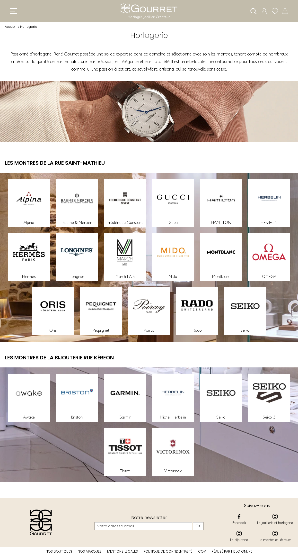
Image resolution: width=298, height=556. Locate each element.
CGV (202, 551)
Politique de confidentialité (168, 551)
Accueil (10, 26)
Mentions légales (122, 551)
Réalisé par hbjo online (231, 551)
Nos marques (90, 551)
